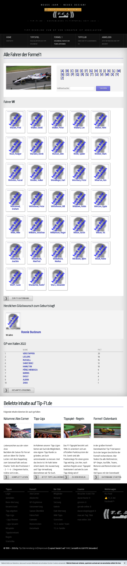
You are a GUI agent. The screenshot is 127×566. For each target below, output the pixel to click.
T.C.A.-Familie (59, 528)
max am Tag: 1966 (85, 515)
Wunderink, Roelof (37, 285)
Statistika (10, 541)
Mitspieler (10, 528)
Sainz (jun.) (28, 363)
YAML (68, 548)
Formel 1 (63, 40)
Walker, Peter (58, 127)
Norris (26, 373)
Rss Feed (108, 494)
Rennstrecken (35, 524)
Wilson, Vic (100, 232)
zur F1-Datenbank (20, 298)
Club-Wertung (60, 511)
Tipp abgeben (11, 511)
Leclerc (26, 357)
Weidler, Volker (36, 180)
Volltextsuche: (63, 88)
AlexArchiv (34, 498)
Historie (57, 498)
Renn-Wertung (12, 502)
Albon (26, 379)
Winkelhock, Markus (58, 260)
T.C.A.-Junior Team (61, 524)
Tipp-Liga (10, 515)
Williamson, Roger (58, 232)
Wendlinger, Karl (58, 180)
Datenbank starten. (111, 477)
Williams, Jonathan (37, 232)
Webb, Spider (79, 154)
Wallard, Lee (79, 127)
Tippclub (87, 40)
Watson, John (58, 154)
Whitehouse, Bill (58, 206)
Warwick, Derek (36, 154)
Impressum (43, 548)
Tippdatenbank (12, 532)
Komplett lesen (20, 477)
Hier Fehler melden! (64, 9)
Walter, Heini (100, 127)
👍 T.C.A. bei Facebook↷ (110, 500)
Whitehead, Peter (36, 206)
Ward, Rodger (15, 154)
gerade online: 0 (84, 506)
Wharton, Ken (100, 180)
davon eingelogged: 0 (87, 511)
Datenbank (34, 528)
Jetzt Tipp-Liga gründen (53, 477)
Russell (27, 360)
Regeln (9, 537)
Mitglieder (58, 494)
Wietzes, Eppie (100, 206)
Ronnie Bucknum (31, 332)
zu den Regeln (78, 477)
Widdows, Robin (79, 206)
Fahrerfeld (34, 515)
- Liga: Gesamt (12, 524)
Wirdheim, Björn (79, 259)
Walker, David (36, 127)
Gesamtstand (11, 506)
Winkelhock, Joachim (15, 260)
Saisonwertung (36, 506)
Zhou (25, 383)
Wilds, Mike (15, 232)
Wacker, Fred (15, 127)
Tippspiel (39, 40)
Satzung (57, 502)
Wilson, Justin (79, 232)
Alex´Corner (34, 494)
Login (8, 494)
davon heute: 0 (84, 498)
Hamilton (27, 366)
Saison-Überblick (37, 511)
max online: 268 (84, 519)
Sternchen (58, 519)
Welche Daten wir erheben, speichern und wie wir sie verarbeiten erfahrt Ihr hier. (93, 563)
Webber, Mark (100, 154)
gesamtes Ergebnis (21, 390)
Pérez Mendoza (30, 370)
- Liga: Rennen (12, 519)
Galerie (57, 506)
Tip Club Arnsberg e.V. (28, 548)
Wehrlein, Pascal (15, 180)
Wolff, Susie (15, 285)
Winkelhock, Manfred (37, 260)
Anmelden (111, 40)
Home (15, 39)
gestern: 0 (82, 502)
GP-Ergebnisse (36, 502)
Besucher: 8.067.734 (86, 494)
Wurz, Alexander (58, 285)
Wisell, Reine (100, 259)
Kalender (33, 519)
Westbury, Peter (79, 180)
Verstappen (29, 353)
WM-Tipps (58, 515)
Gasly (25, 376)
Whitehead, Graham (15, 207)
